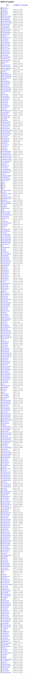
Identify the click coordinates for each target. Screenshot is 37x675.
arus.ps (3, 63)
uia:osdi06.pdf (5, 597)
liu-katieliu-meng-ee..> (6, 327)
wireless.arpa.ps (5, 649)
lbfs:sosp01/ (4, 322)
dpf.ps (3, 209)
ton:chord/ (4, 574)
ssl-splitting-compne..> (6, 519)
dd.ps (3, 188)
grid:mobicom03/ (5, 273)
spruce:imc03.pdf (5, 515)
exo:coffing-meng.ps (6, 231)
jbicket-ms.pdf (5, 296)
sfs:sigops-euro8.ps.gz (6, 486)
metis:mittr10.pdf (5, 341)
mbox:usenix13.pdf (6, 335)
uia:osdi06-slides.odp (6, 594)
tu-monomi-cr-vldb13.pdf (7, 584)
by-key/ (3, 92)
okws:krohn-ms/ (5, 387)
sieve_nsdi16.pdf (5, 499)
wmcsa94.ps (4, 651)
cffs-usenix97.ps (5, 107)
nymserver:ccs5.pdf (6, 379)
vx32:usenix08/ (5, 623)
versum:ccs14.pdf (5, 612)
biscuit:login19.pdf (6, 81)
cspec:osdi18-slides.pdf (6, 175)
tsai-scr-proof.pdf (5, 579)
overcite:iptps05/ (5, 393)
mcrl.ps (3, 340)
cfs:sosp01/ (4, 108)
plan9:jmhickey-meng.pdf (7, 419)
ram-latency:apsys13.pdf (7, 437)
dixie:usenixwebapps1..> (7, 203)
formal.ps (4, 248)
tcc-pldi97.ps (4, 558)
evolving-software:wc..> (7, 222)
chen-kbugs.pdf (5, 113)
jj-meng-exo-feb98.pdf (6, 302)
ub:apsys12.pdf (5, 587)
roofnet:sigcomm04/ (6, 457)
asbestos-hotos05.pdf (6, 64)
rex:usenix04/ (5, 449)
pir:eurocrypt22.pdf (6, 418)
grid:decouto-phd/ (5, 265)
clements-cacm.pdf (6, 135)
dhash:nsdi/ (4, 195)
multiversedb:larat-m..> (6, 356)
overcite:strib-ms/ (5, 397)
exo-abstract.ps (5, 224)
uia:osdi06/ (4, 598)
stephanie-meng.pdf (6, 533)
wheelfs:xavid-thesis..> (6, 646)
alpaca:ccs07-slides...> (6, 48)
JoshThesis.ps (5, 11)
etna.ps (3, 219)
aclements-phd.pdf (6, 34)
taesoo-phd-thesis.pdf (6, 548)
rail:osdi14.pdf (5, 436)
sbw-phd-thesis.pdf (6, 465)
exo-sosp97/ (4, 226)
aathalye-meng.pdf (6, 24)
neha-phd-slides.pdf (6, 362)
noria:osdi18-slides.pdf (6, 369)
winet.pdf (4, 647)
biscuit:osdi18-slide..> (6, 82)
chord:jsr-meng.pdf (6, 123)
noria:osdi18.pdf (5, 371)
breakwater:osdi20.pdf (6, 87)
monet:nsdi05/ (5, 346)
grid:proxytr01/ (5, 275)
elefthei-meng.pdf (5, 218)
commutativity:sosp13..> (7, 154)
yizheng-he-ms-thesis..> (7, 665)
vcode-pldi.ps (5, 608)
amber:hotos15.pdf (6, 53)
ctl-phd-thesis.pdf (5, 177)
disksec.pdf (4, 200)
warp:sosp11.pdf (5, 634)
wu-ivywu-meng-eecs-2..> (7, 652)
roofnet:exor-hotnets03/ (6, 452)
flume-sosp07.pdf (5, 244)
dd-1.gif (3, 183)
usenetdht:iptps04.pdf (6, 605)
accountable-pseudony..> (7, 29)
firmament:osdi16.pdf (6, 242)
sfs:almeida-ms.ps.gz (6, 473)
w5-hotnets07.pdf (5, 631)
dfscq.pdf (4, 191)
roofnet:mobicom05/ (6, 455)
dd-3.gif (3, 187)
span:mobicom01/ (5, 509)
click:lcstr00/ (4, 143)
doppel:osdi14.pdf (5, 208)
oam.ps (3, 384)
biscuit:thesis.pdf (5, 84)
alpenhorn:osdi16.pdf (6, 51)
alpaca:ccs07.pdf (5, 50)
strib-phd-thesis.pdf (6, 537)
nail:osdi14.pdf (5, 359)
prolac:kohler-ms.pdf (6, 426)
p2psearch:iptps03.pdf (6, 400)
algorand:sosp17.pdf (6, 43)
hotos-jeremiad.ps (5, 288)
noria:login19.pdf (5, 367)
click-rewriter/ (5, 136)
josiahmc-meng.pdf (6, 304)
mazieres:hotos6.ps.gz (6, 333)
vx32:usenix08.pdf (6, 621)
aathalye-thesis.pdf (6, 25)
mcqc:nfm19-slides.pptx (7, 336)
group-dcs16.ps (5, 278)
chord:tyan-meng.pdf (6, 131)
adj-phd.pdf (4, 35)
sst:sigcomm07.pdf (6, 527)
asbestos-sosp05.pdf (6, 66)
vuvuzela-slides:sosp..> (6, 618)
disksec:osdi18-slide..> (6, 201)
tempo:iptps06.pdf (5, 564)
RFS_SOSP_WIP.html (6, 16)
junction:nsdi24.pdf (6, 305)
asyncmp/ (4, 71)
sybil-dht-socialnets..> (6, 542)
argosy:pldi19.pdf (5, 58)
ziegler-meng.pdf (5, 670)
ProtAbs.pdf (4, 14)
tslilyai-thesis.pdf (5, 582)
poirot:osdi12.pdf (5, 423)
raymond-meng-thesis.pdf (7, 441)
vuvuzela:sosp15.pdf (6, 620)
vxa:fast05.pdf (5, 628)
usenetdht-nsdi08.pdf (6, 603)
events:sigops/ (5, 221)
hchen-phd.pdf (5, 284)
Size (21, 5)
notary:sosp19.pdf (5, 375)
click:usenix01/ (5, 149)
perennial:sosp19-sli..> (6, 415)
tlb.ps (3, 571)
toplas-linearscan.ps (6, 576)
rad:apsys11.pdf (5, 431)
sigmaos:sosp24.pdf (6, 502)
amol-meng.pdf (5, 55)
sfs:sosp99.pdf (5, 489)
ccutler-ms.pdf (5, 102)
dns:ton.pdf (4, 205)
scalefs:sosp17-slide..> (6, 468)
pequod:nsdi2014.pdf (6, 413)
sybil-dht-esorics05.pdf (6, 540)
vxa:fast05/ (4, 629)
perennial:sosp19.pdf (6, 416)
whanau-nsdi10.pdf (6, 639)
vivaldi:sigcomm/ (5, 613)
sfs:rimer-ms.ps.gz (5, 483)
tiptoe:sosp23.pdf (5, 569)
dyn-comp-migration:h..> (7, 214)
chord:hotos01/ (5, 120)
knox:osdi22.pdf (5, 315)
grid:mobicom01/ (5, 271)
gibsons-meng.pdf (5, 258)
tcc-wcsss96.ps (5, 559)
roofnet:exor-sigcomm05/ (7, 454)
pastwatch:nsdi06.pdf (6, 410)
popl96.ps (4, 424)
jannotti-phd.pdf (5, 292)
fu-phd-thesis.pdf (5, 257)
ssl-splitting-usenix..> (6, 522)
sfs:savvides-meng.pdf (6, 485)
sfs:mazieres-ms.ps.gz (6, 478)
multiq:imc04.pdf (5, 351)
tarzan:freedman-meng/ (6, 555)
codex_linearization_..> (6, 152)
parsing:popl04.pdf (6, 408)
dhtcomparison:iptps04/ (6, 198)
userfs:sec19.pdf (5, 607)
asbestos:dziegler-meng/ (7, 68)
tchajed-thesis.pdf (5, 563)
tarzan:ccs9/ (4, 553)
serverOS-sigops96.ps (6, 471)
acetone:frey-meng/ (6, 30)
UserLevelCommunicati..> (7, 22)
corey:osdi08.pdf (5, 162)
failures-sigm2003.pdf (6, 239)
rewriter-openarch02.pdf (7, 447)
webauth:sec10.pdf (6, 636)
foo (2, 245)
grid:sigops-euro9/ (5, 276)
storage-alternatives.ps (6, 535)
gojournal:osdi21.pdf (6, 261)
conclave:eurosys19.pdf (7, 161)
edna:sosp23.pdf (5, 216)
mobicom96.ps (5, 343)
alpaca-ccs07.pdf (5, 47)
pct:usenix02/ (4, 411)
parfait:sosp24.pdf (5, 406)
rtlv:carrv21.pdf (5, 463)
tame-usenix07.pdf (6, 550)
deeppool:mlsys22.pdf (6, 190)
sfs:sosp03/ (4, 488)
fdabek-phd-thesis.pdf (6, 240)
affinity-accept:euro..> (6, 37)
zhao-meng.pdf (5, 668)
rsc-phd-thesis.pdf (5, 462)
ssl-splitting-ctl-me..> (6, 520)
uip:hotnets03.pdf (5, 602)
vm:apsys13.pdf (5, 615)
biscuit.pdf (4, 79)
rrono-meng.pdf (5, 460)
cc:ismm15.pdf (5, 100)
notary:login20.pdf (6, 372)
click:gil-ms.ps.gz (5, 139)
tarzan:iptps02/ (5, 556)
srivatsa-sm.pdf (5, 517)
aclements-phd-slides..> (7, 32)
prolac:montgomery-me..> (7, 428)
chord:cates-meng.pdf (6, 115)
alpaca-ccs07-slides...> (6, 45)
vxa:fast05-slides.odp (6, 625)
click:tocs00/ (4, 148)
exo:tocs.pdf (4, 232)
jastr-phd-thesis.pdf (6, 294)
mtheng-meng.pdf (5, 349)
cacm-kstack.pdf (5, 95)
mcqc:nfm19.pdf (5, 338)
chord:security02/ (5, 126)
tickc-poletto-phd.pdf (6, 566)
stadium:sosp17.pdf (6, 532)
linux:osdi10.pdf (5, 325)
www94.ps (4, 655)
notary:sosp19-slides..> (6, 374)
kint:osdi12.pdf (5, 314)
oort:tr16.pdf (4, 388)
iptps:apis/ (4, 291)
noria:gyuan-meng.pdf (6, 366)
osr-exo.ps (4, 390)
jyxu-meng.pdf (5, 307)
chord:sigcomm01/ (6, 128)
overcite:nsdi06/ (5, 395)
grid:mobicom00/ (5, 270)
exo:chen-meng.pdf (6, 229)
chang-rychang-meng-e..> (7, 110)
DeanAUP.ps (4, 9)
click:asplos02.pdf (5, 138)
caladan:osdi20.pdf (6, 97)
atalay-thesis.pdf (5, 73)
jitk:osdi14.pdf (5, 301)
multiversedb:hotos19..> (7, 353)
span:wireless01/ (5, 511)
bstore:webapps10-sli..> (7, 89)
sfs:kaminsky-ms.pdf (6, 476)
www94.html (4, 654)
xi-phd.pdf (4, 657)
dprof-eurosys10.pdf (6, 211)
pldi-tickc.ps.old (5, 421)
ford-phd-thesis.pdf (6, 247)
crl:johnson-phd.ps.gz (6, 169)
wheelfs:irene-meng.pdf (7, 642)
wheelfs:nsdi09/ (5, 644)
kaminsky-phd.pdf (5, 310)
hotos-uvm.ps (5, 289)
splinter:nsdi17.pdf (6, 514)
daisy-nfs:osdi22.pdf (6, 178)
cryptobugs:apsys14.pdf (7, 170)
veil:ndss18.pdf (5, 610)
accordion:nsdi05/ (5, 27)
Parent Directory (5, 8)
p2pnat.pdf (4, 398)
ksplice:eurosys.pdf (6, 317)
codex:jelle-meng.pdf (6, 151)
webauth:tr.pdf (5, 638)
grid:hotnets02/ (5, 266)
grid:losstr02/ (4, 268)
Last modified (16, 5)
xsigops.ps (4, 662)
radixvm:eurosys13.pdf (6, 434)
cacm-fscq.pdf (5, 94)
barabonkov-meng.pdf (6, 74)
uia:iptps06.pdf (5, 592)
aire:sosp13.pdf (5, 40)
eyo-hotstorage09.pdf (6, 235)
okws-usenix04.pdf (6, 385)
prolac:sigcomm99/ (6, 429)
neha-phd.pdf (4, 364)
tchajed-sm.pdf (5, 561)
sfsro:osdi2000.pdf (6, 493)
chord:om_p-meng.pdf (6, 125)
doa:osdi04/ (4, 206)
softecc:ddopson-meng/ (6, 507)
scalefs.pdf (4, 467)
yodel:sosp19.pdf (5, 667)
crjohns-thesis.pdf (5, 165)
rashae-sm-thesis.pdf (6, 439)
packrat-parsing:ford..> (6, 401)
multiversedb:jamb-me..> (7, 354)
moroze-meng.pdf (5, 348)
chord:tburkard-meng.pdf (7, 130)
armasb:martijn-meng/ (6, 60)
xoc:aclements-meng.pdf (7, 659)
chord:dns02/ (4, 118)
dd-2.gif (3, 185)
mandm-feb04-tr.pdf (6, 330)
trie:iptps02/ (4, 577)
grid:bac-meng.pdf (6, 263)
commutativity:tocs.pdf (6, 159)
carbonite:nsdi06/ (5, 99)
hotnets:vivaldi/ (5, 286)
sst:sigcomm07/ (5, 528)
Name (7, 5)
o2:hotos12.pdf (5, 380)
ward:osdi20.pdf (5, 633)
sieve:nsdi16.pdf (5, 498)
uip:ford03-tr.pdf (5, 600)
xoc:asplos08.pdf (5, 660)
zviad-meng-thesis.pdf (6, 672)
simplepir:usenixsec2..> (7, 504)
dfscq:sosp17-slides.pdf (6, 193)
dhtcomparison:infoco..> (7, 196)
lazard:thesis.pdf (5, 320)
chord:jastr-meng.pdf (6, 121)
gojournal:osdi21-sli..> (6, 260)
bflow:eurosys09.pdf (6, 78)
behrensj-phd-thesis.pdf (6, 76)
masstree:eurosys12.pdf (6, 331)
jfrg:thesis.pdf (5, 297)
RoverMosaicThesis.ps (6, 21)
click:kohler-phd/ (5, 141)
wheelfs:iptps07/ (5, 641)
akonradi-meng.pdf (6, 42)
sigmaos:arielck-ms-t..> (6, 501)
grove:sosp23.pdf (5, 279)
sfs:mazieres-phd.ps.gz (6, 480)
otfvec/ (3, 392)
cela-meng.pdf (5, 104)
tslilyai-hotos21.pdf (6, 581)
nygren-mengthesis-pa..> (7, 377)
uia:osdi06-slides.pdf (6, 595)
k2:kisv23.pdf (5, 309)
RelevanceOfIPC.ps (6, 19)
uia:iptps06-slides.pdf (6, 590)
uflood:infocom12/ (6, 589)
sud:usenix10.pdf (5, 538)
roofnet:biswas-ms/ (6, 450)
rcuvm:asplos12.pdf (6, 442)
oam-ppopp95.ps (5, 382)
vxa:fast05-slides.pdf (6, 626)
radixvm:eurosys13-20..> (7, 432)
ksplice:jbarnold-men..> (7, 318)
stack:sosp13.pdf (5, 530)
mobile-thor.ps (5, 345)
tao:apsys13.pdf (5, 551)
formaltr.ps (4, 250)
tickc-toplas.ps (5, 568)
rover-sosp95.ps (5, 458)
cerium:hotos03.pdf (6, 105)
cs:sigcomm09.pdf (5, 172)
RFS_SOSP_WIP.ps (6, 17)
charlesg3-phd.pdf (5, 112)
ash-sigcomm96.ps (6, 69)
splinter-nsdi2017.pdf (6, 512)
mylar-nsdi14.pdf (5, 358)
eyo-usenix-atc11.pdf (6, 237)
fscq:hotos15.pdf (5, 252)
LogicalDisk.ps (5, 12)
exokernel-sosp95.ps (6, 234)
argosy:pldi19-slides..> (6, 56)
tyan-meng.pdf (5, 585)
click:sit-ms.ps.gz (5, 144)
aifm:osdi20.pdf (5, 38)
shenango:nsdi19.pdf (6, 496)
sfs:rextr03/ (4, 481)
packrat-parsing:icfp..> (6, 403)
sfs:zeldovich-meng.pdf (6, 491)
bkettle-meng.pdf (5, 86)
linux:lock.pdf (5, 323)
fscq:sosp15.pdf (5, 255)
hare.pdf (3, 281)
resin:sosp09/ (4, 444)
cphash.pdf (4, 164)
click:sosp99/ (4, 146)
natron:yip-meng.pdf (6, 361)
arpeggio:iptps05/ (5, 61)
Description (25, 5)
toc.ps (3, 572)
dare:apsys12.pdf (5, 180)
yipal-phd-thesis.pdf (6, 664)
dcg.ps (3, 182)
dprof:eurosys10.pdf (6, 213)
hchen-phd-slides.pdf (6, 283)
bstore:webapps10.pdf (6, 91)
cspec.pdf (4, 174)
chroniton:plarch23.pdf (6, 133)
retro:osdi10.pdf (5, 445)
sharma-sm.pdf (5, 494)
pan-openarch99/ (5, 405)
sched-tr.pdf (4, 470)
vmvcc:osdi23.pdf (5, 616)
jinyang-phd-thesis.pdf (6, 299)
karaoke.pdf (4, 312)
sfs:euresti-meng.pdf (6, 475)
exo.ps (3, 227)
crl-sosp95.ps (4, 167)
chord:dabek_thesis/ (6, 117)
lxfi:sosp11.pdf (5, 328)
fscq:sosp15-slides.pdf (6, 253)
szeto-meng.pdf (5, 546)
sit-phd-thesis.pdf (5, 506)
